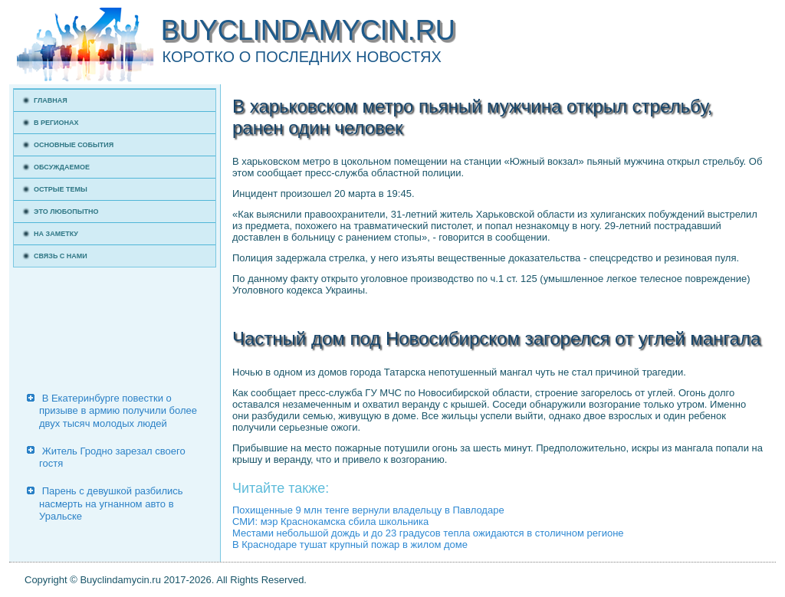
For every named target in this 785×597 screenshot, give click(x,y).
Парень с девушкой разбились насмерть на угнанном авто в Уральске (111, 503)
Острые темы (60, 189)
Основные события (73, 145)
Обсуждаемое (62, 167)
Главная (50, 100)
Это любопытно (66, 211)
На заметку (56, 234)
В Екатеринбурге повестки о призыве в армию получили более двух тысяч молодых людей (118, 410)
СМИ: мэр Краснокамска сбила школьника (330, 521)
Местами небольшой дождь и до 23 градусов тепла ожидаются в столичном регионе (428, 533)
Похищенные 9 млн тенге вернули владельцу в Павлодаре (368, 510)
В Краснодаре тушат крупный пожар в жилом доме (350, 544)
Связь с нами (60, 256)
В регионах (56, 122)
